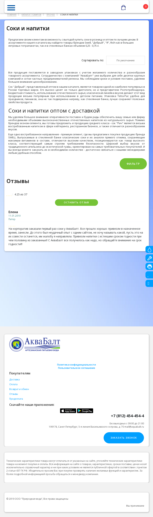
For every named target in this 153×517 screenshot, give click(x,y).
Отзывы (13, 394)
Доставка (14, 379)
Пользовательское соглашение (76, 368)
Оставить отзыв (76, 202)
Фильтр (133, 164)
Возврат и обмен (19, 389)
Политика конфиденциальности (76, 364)
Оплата (13, 384)
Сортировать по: (93, 60)
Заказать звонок (124, 437)
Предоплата (16, 398)
